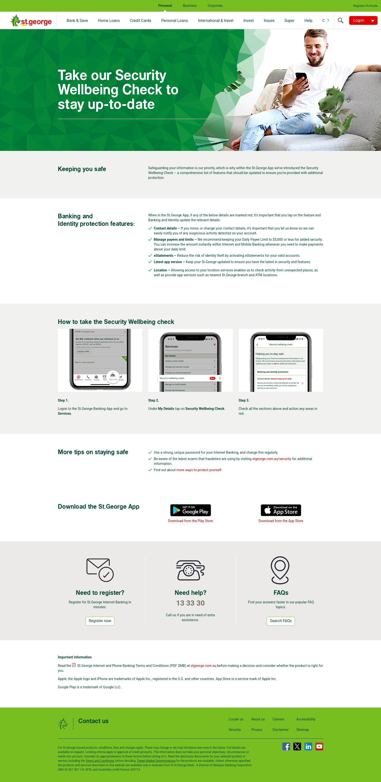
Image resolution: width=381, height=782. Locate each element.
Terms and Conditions (100, 761)
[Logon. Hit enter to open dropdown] (363, 20)
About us (258, 719)
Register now (100, 620)
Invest (248, 20)
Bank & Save (77, 20)
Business (190, 6)
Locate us (236, 719)
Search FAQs (281, 620)
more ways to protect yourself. (199, 470)
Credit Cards (140, 20)
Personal (165, 6)
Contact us (93, 721)
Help (308, 20)
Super (289, 20)
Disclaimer (281, 730)
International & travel (215, 20)
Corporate (215, 6)
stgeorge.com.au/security (271, 459)
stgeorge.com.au (203, 666)
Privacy (256, 730)
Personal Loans (174, 20)
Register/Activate (365, 6)
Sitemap (302, 730)
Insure (269, 20)
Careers (278, 719)
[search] (341, 20)
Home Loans (109, 20)
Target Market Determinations (156, 761)
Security (235, 730)
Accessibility (305, 719)
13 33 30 (190, 603)
